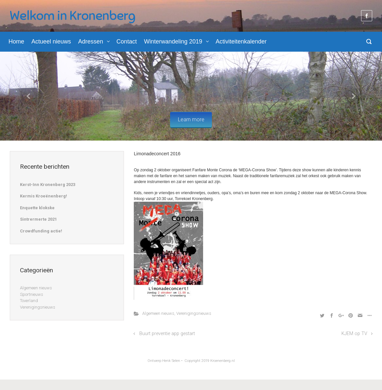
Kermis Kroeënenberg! (43, 196)
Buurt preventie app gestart (167, 333)
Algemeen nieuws (158, 313)
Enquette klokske (37, 207)
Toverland (29, 300)
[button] (28, 96)
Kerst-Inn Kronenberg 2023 (47, 184)
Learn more (191, 119)
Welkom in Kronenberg (72, 16)
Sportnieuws (31, 294)
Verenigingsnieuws (193, 313)
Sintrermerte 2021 (38, 219)
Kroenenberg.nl (222, 361)
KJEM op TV (354, 333)
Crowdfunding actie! (41, 231)
